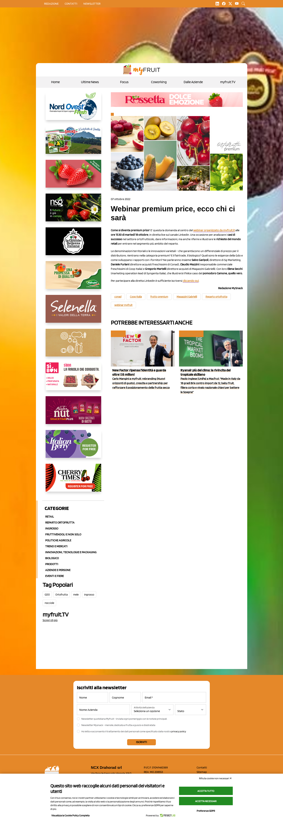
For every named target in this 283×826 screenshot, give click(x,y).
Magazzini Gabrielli (187, 296)
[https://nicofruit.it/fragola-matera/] (73, 177)
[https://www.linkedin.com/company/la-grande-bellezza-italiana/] (73, 244)
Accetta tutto (205, 790)
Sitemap (202, 772)
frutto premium (159, 296)
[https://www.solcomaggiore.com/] (73, 345)
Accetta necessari (205, 801)
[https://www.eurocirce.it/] (73, 143)
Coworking (159, 82)
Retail (49, 516)
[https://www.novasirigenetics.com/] (73, 210)
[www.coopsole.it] (73, 379)
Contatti (202, 767)
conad (117, 296)
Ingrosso (51, 528)
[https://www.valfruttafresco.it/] (73, 278)
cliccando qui (191, 280)
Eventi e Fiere (54, 576)
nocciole (49, 603)
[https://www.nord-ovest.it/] (73, 109)
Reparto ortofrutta (60, 522)
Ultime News (90, 82)
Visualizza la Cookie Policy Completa (70, 815)
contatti (71, 3)
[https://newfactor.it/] (73, 413)
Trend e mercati (56, 546)
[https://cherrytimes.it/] (73, 481)
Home (55, 82)
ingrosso (89, 594)
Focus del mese (191, 334)
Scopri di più (50, 620)
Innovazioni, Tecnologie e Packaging (71, 552)
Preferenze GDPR (206, 810)
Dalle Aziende (193, 82)
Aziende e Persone (57, 570)
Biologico (52, 558)
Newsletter (91, 3)
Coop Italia (136, 296)
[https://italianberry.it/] (73, 447)
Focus (124, 82)
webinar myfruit (123, 305)
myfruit (118, 334)
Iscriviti (141, 742)
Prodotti (51, 564)
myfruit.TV (227, 82)
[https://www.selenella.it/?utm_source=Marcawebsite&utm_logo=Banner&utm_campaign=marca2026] (73, 312)
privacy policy (178, 731)
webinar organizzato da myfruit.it (214, 230)
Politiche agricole (58, 540)
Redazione (51, 3)
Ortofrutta (61, 594)
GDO (47, 594)
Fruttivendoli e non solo (63, 534)
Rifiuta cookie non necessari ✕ (215, 778)
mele (76, 594)
